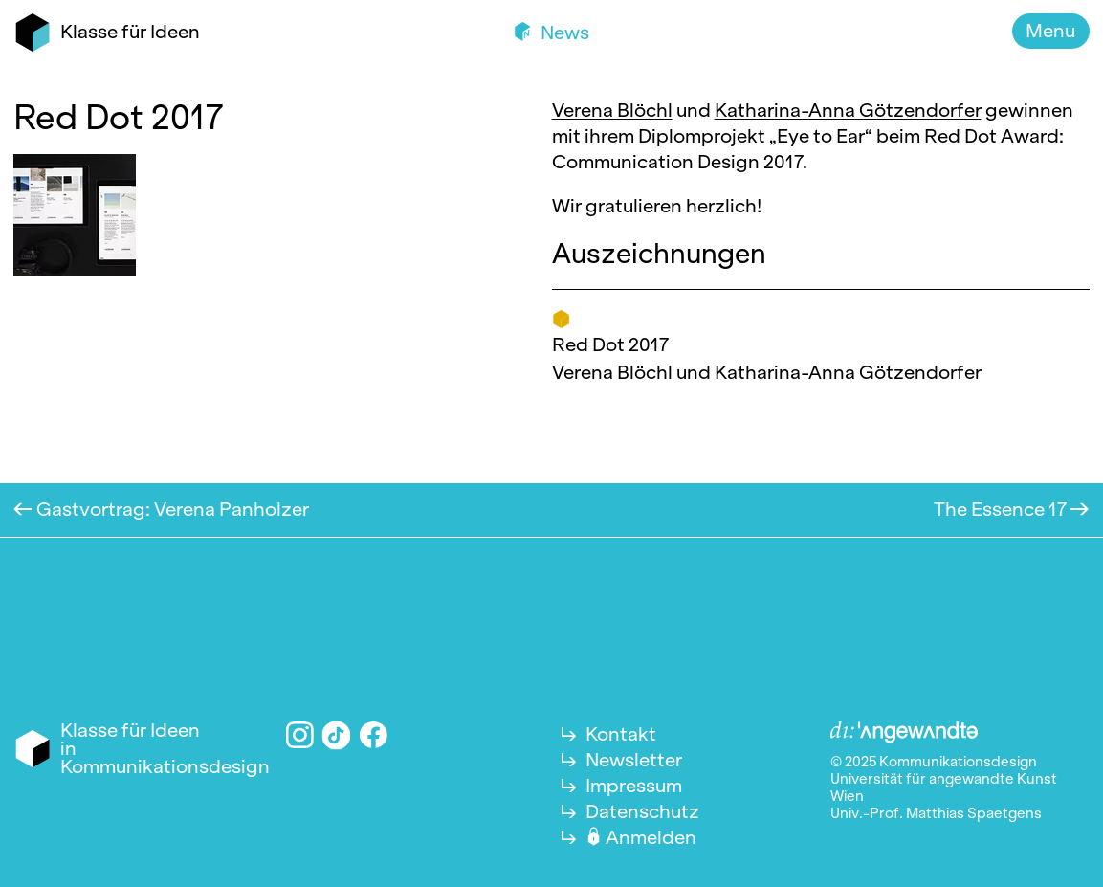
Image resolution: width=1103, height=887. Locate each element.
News (563, 32)
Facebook (373, 735)
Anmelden (651, 837)
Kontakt (620, 733)
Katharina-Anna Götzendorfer (848, 110)
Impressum (633, 785)
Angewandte (904, 732)
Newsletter (633, 759)
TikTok (336, 735)
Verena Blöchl (612, 110)
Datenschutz (642, 811)
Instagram (300, 735)
